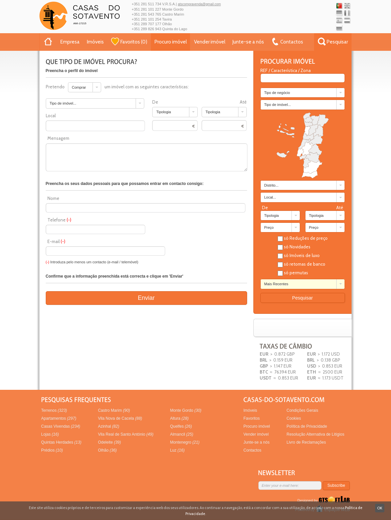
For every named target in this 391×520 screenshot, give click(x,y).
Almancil (181, 434)
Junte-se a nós (248, 42)
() (129, 41)
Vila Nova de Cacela (120, 418)
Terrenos (54, 410)
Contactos (252, 450)
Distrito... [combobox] (271, 185)
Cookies (294, 418)
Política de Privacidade (307, 426)
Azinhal (108, 426)
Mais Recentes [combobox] (276, 284)
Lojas (50, 434)
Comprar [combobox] (79, 87)
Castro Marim (114, 410)
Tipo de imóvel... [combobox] (277, 105)
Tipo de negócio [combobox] (277, 93)
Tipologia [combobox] (271, 215)
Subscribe (336, 485)
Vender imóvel (209, 42)
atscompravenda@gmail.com (199, 4)
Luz (177, 450)
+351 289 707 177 (146, 24)
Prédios (52, 450)
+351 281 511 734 (146, 4)
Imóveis (95, 42)
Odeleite (109, 442)
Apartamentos (58, 418)
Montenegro (185, 442)
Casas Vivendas (60, 426)
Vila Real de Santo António (125, 434)
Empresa (70, 42)
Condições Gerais (302, 410)
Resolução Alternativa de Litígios (315, 434)
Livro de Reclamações (306, 442)
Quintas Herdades (61, 442)
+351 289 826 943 (146, 29)
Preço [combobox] (269, 227)
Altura (179, 418)
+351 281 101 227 (146, 9)
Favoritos (251, 418)
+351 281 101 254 (146, 19)
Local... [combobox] (270, 197)
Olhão (107, 450)
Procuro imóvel (171, 42)
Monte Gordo (186, 410)
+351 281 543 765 (146, 14)
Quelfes (181, 426)
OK (379, 507)
